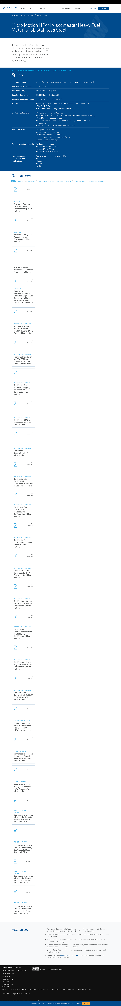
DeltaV (4, 989)
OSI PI (89, 989)
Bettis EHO (50, 989)
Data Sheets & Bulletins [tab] (64, 181)
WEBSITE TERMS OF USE (21, 1000)
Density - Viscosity (42, 15)
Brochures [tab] (21, 181)
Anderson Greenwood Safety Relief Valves (71, 989)
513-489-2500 (10, 973)
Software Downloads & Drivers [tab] (98, 181)
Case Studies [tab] (31, 181)
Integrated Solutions (27, 15)
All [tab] (13, 181)
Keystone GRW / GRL (14, 989)
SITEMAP (41, 1000)
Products (15, 15)
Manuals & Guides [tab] (80, 181)
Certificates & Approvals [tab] (46, 181)
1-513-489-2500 (7, 979)
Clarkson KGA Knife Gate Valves (34, 989)
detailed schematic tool (69, 955)
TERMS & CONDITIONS (8, 1000)
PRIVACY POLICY (33, 1000)
